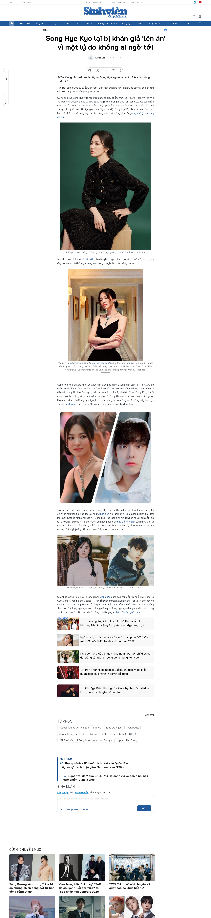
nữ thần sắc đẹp (100, 362)
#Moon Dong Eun (68, 734)
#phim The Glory (127, 740)
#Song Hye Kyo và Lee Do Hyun (95, 740)
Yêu (78, 23)
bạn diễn (104, 513)
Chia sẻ (6, 79)
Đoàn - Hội (25, 23)
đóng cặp (105, 596)
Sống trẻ (39, 23)
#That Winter (90, 734)
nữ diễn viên (88, 259)
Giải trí (89, 23)
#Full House (132, 727)
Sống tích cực (155, 23)
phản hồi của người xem (127, 612)
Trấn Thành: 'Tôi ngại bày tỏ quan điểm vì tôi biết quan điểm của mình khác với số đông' (113, 671)
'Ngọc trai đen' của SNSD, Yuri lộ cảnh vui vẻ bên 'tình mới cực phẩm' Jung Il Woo (105, 777)
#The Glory (108, 734)
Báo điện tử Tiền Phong (105, 12)
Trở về (6, 103)
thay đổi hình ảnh (125, 521)
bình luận (121, 70)
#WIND (97, 727)
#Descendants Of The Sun (74, 727)
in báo (113, 70)
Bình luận (6, 95)
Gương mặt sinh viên (107, 23)
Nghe (6, 71)
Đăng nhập (63, 792)
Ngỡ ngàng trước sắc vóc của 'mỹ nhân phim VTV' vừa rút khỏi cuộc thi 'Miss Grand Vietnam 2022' (114, 639)
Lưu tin (6, 87)
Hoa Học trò (136, 2)
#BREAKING (66, 740)
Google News (165, 30)
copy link (105, 70)
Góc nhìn (67, 23)
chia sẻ (89, 70)
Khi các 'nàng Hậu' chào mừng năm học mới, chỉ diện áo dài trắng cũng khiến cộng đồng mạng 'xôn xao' (115, 655)
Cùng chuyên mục (25, 849)
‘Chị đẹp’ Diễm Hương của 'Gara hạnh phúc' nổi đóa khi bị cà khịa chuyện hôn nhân (114, 690)
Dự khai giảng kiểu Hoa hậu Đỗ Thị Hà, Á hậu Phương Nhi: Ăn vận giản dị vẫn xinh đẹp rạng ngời (112, 623)
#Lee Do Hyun (113, 727)
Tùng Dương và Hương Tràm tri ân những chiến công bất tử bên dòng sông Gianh (31, 887)
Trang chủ (11, 23)
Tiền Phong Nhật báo (116, 2)
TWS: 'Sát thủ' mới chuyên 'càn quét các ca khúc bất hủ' (130, 886)
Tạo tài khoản (82, 792)
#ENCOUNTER (127, 734)
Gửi (144, 808)
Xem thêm (199, 23)
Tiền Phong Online (93, 2)
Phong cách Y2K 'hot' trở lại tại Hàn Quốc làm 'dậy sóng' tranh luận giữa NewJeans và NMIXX (94, 765)
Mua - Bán (172, 23)
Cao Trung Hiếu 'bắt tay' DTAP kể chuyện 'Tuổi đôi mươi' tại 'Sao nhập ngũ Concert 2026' (80, 887)
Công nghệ (127, 23)
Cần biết (186, 23)
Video (140, 23)
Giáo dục (53, 23)
